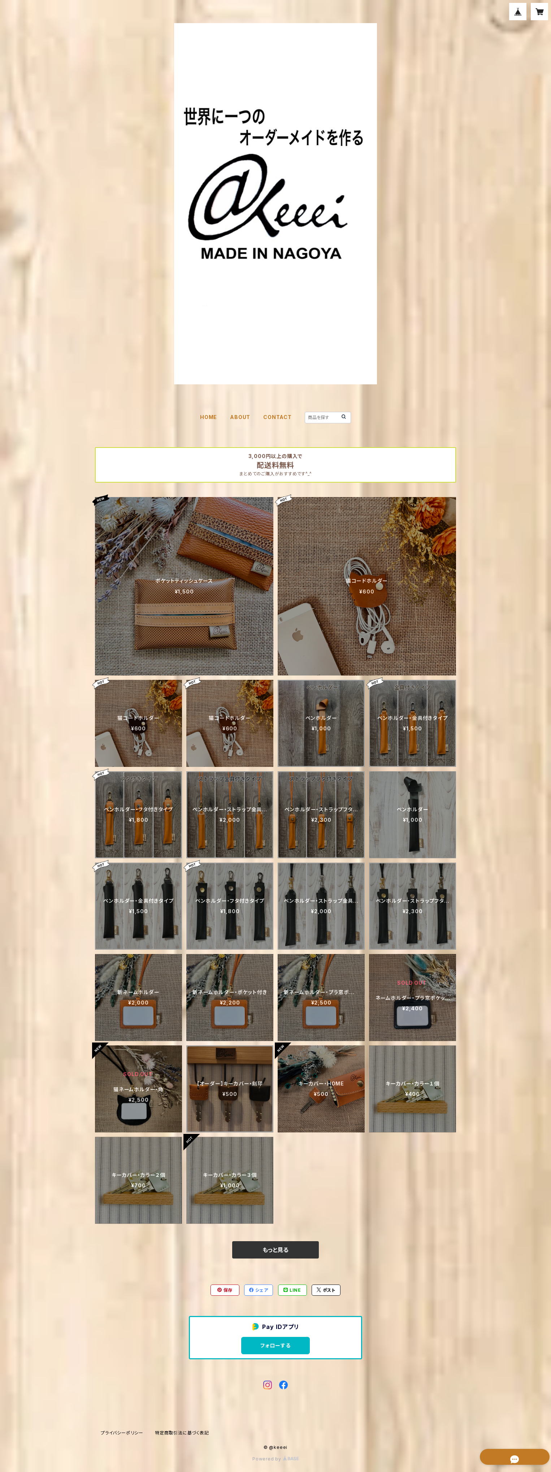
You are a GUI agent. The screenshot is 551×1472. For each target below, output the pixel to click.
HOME (208, 417)
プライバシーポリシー (122, 1433)
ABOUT (240, 417)
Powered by (275, 1459)
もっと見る (275, 1249)
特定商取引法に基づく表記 (182, 1433)
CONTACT (277, 417)
